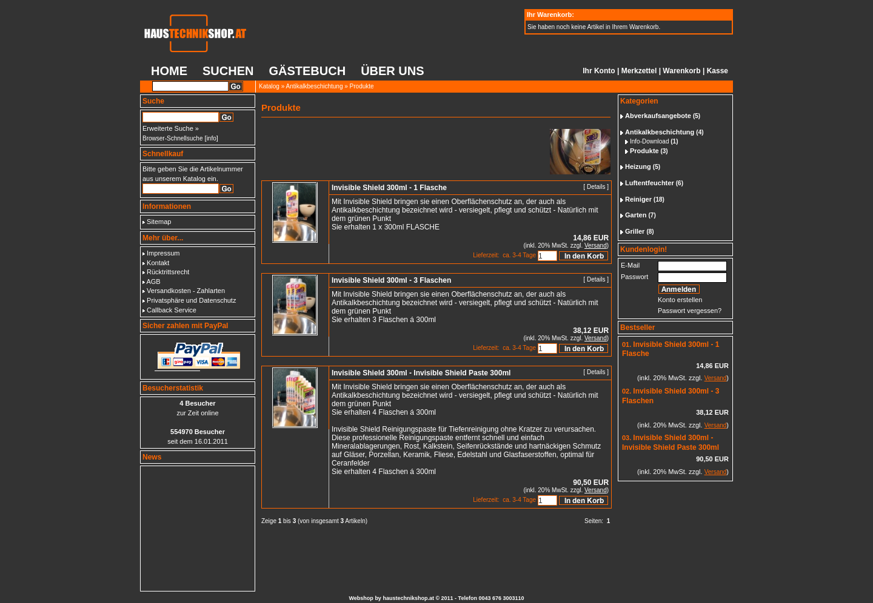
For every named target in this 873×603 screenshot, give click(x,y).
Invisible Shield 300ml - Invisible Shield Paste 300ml (670, 442)
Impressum (163, 253)
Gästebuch (307, 70)
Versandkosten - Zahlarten (186, 290)
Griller (634, 231)
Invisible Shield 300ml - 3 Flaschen (391, 280)
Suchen (227, 70)
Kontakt (158, 262)
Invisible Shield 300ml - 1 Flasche (389, 187)
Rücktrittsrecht (168, 271)
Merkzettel (639, 71)
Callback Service (171, 310)
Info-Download (649, 141)
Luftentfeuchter (649, 182)
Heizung (638, 166)
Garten (635, 215)
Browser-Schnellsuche (172, 138)
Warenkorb (681, 71)
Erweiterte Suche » (170, 128)
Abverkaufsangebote (658, 115)
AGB (153, 281)
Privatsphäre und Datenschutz (191, 300)
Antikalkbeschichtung (314, 86)
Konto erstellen (680, 299)
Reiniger (638, 199)
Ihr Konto (599, 71)
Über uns (392, 70)
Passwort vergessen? (689, 310)
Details (596, 186)
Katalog (269, 86)
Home (169, 70)
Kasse (717, 71)
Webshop (361, 598)
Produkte (362, 86)
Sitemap (159, 221)
